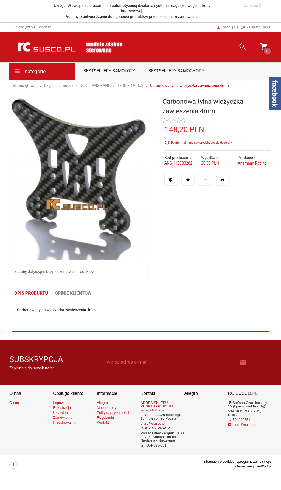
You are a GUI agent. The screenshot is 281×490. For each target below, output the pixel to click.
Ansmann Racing (252, 163)
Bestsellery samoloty (109, 70)
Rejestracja (62, 408)
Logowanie (61, 403)
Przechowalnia (64, 422)
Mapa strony (107, 408)
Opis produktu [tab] (31, 293)
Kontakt (103, 422)
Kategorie (30, 71)
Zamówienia (62, 417)
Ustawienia (62, 412)
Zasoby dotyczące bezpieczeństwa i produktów (54, 271)
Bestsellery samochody (176, 70)
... (219, 70)
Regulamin (105, 417)
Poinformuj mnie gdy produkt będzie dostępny (201, 142)
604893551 (239, 420)
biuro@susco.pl (152, 423)
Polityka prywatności (113, 412)
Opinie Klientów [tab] (73, 293)
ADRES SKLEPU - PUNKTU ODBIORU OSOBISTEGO (156, 406)
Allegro (102, 403)
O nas (14, 403)
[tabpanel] (140, 315)
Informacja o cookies (218, 462)
